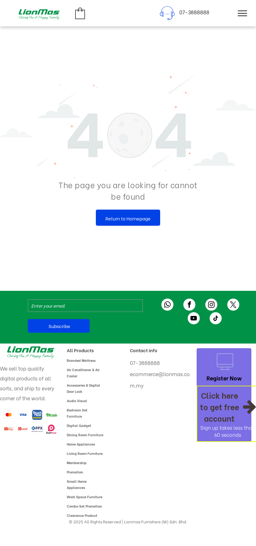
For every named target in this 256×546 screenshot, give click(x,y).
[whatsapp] (167, 305)
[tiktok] (216, 319)
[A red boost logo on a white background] (22, 429)
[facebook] (189, 305)
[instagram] (211, 305)
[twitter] (233, 305)
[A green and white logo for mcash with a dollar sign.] (51, 414)
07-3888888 (145, 362)
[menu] (242, 13)
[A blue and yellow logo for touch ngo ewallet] (37, 414)
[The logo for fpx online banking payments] (37, 429)
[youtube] (194, 319)
